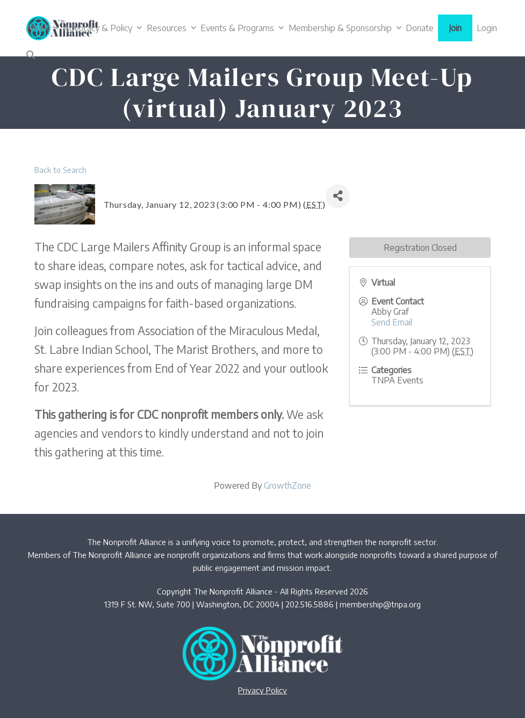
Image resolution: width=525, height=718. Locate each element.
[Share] (338, 196)
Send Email (391, 322)
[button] (30, 54)
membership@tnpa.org (380, 604)
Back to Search (60, 170)
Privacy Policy (262, 690)
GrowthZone (287, 485)
